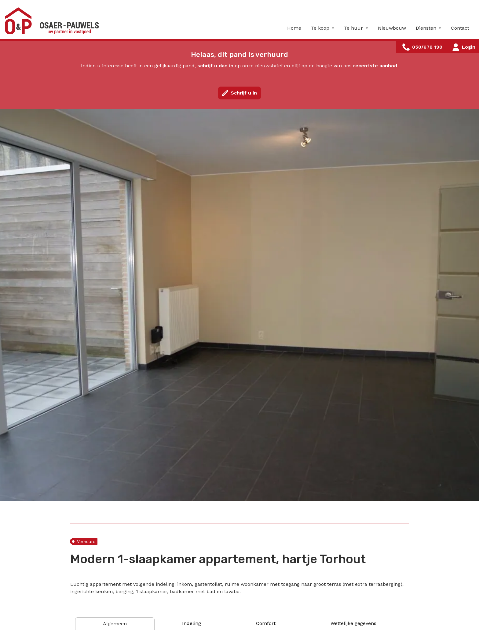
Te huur (354, 28)
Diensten (427, 28)
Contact (460, 28)
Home (294, 28)
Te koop (321, 28)
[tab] (115, 623)
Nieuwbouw (392, 28)
